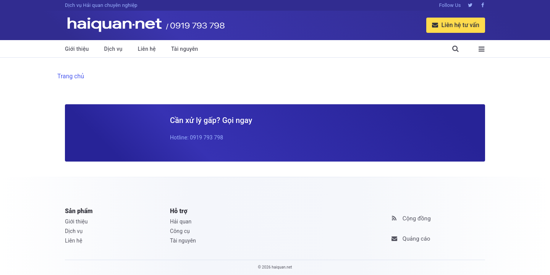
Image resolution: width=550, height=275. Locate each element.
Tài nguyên (184, 49)
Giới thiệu (77, 49)
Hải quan (180, 221)
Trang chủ (70, 76)
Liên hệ (147, 49)
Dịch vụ (113, 49)
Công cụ (180, 231)
